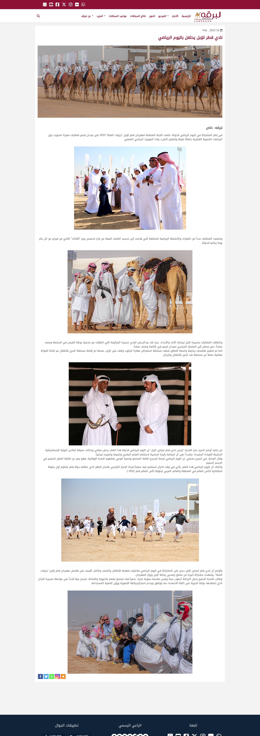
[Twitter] (46, 676)
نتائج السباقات (138, 16)
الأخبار (175, 16)
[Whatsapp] (51, 676)
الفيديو (163, 16)
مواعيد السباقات (118, 16)
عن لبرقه (87, 16)
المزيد (101, 16)
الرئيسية (186, 16)
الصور (152, 16)
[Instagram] (57, 676)
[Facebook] (40, 676)
